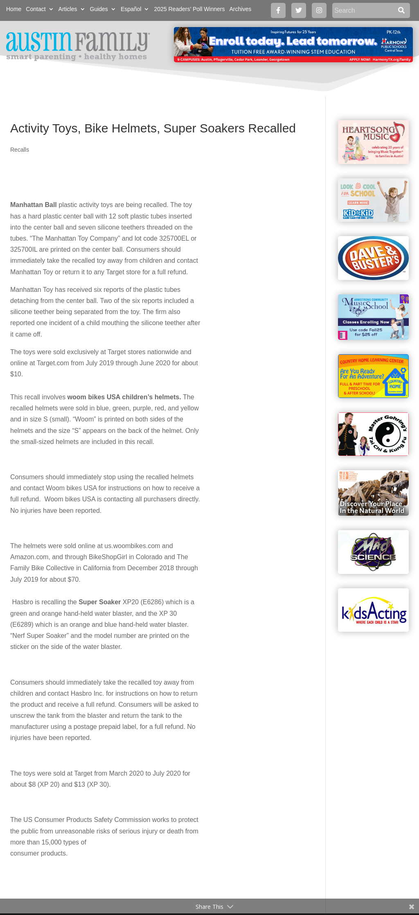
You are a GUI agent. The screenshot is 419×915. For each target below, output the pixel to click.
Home (13, 9)
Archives (240, 9)
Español (131, 9)
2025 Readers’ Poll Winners (189, 9)
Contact (35, 9)
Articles (68, 9)
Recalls (19, 149)
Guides (99, 9)
